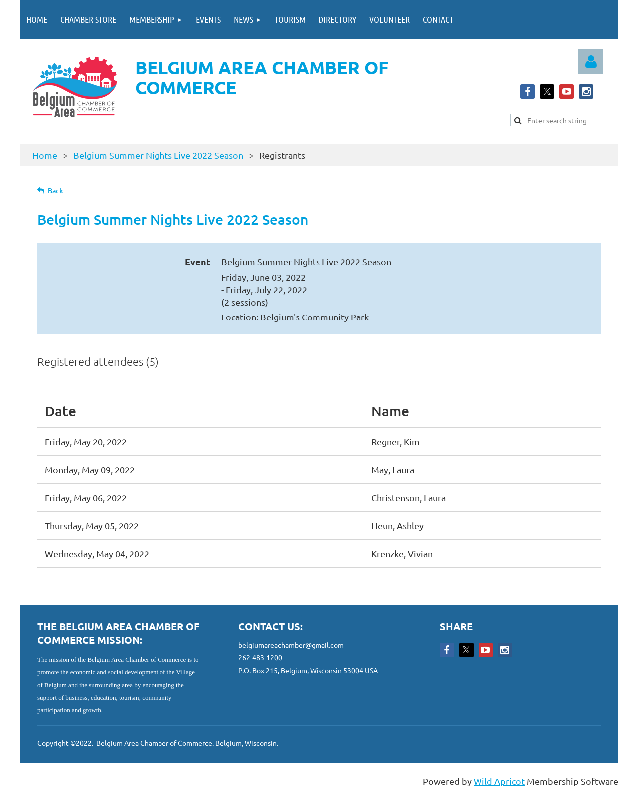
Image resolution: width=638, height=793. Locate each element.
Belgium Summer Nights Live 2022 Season (158, 155)
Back (55, 190)
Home (44, 155)
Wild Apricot (499, 781)
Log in (590, 61)
